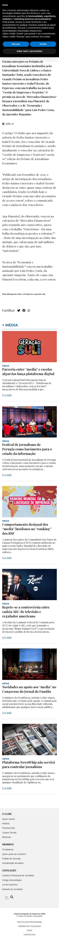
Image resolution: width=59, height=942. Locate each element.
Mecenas (6, 837)
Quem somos (8, 819)
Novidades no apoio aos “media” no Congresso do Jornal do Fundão (29, 689)
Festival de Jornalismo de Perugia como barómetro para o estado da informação (27, 449)
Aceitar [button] (43, 929)
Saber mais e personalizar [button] (29, 936)
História (5, 823)
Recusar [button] (16, 929)
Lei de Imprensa (9, 884)
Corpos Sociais (9, 832)
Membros (8, 844)
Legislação (9, 870)
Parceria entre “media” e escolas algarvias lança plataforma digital (28, 371)
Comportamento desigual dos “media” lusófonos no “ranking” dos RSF (26, 529)
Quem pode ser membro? (14, 854)
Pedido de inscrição (11, 858)
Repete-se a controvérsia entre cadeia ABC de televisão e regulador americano (26, 611)
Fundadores (8, 849)
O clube (7, 814)
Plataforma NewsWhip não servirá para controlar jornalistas (28, 764)
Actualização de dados (13, 863)
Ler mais (7, 394)
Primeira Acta (8, 828)
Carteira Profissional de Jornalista (18, 875)
